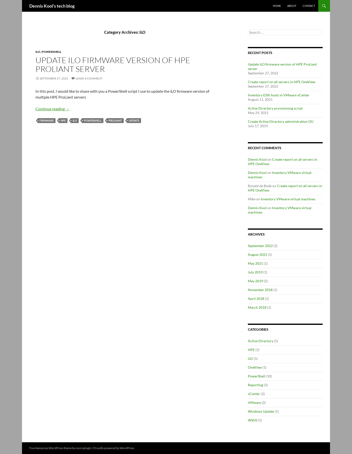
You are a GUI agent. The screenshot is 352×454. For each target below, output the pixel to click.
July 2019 (255, 272)
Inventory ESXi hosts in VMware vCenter (278, 95)
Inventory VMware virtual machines (288, 199)
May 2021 (255, 263)
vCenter (254, 394)
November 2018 (260, 290)
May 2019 (255, 281)
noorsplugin (83, 448)
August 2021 (257, 254)
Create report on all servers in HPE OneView (281, 82)
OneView (255, 367)
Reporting (255, 385)
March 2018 (257, 307)
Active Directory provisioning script (275, 108)
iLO (37, 52)
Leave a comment (89, 78)
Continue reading (52, 108)
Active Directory (260, 341)
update (134, 120)
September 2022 (260, 246)
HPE (63, 120)
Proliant (115, 120)
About (291, 5)
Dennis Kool (257, 159)
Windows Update (261, 411)
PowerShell (51, 52)
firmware (47, 120)
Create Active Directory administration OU (280, 121)
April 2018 (256, 298)
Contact (309, 5)
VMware (254, 402)
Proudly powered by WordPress (113, 448)
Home (277, 5)
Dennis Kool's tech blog (52, 6)
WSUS (252, 420)
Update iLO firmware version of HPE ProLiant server (112, 64)
